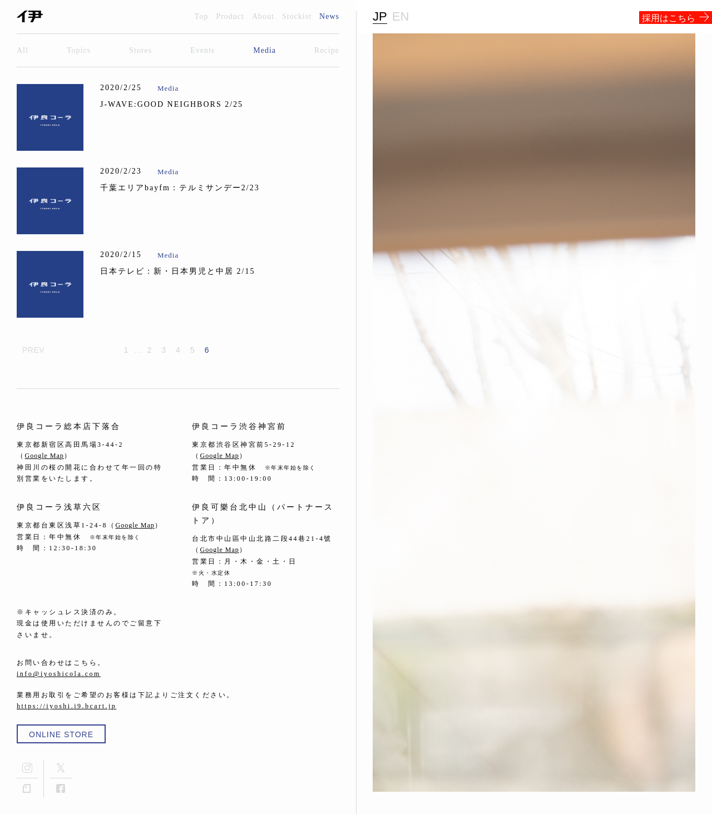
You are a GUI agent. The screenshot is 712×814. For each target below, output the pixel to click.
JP (380, 16)
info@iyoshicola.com (59, 674)
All (22, 50)
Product (230, 16)
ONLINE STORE (61, 734)
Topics (79, 50)
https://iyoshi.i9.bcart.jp (66, 706)
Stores (140, 50)
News (329, 16)
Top (202, 16)
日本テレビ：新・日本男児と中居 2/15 (177, 271)
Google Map (44, 456)
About (263, 16)
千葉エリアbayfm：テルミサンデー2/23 (180, 188)
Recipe (326, 50)
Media (264, 50)
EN (400, 16)
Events (202, 50)
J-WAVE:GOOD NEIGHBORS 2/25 (171, 104)
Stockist (297, 16)
